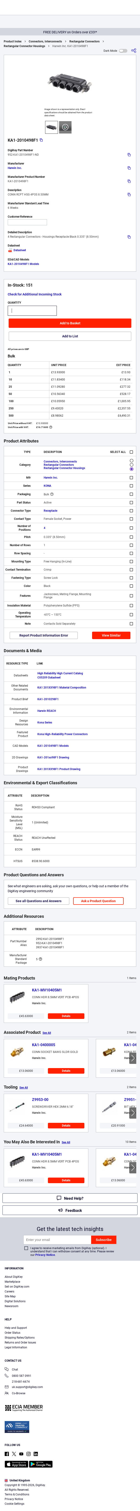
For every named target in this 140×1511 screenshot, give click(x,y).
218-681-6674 (17, 1381)
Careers (9, 1291)
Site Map (10, 1296)
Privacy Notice (45, 1255)
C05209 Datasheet (49, 677)
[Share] (133, 50)
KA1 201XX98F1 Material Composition (61, 687)
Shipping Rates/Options (20, 1337)
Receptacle (50, 510)
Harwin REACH (46, 711)
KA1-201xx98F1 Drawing (53, 757)
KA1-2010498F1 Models (23, 264)
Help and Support (16, 1327)
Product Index (13, 41)
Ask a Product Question (98, 901)
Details (66, 1016)
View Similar (111, 635)
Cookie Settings (14, 1503)
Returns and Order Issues (20, 1342)
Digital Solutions (15, 1301)
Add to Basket (70, 323)
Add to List (70, 336)
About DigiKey (14, 1276)
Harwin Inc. (15, 168)
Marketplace (12, 1281)
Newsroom (11, 1306)
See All (47, 1033)
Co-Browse (15, 1393)
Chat (11, 1370)
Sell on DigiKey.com (17, 1286)
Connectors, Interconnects (45, 41)
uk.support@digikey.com (24, 1387)
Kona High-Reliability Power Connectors (62, 734)
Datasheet (17, 250)
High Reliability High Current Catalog (60, 673)
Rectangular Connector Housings (24, 46)
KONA (47, 485)
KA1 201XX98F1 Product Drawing (58, 769)
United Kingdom (17, 1480)
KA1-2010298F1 (48, 699)
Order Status (12, 1332)
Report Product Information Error (43, 635)
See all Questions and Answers (38, 901)
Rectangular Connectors (84, 41)
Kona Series (44, 722)
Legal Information (16, 1347)
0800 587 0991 (18, 1376)
